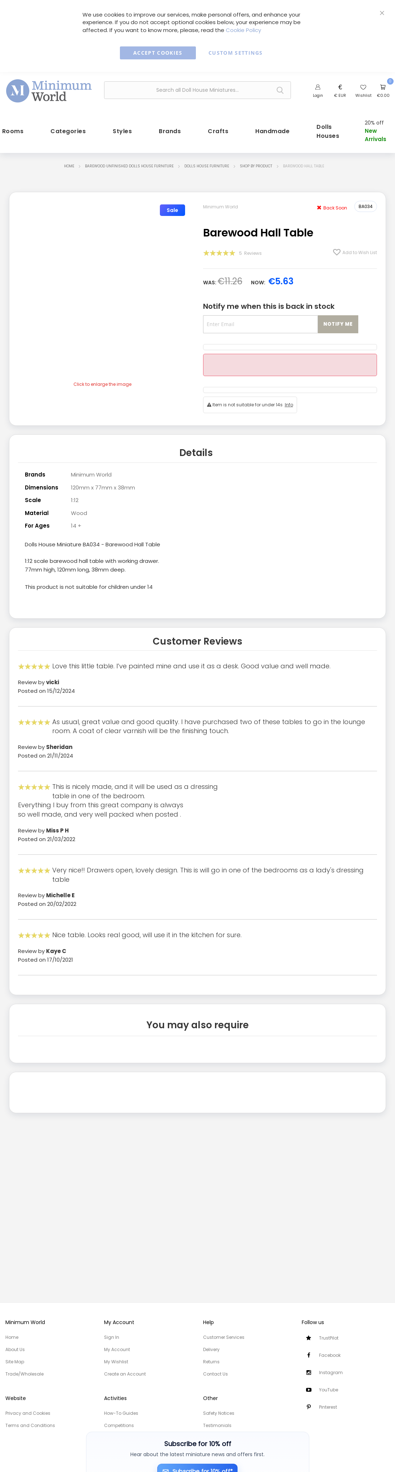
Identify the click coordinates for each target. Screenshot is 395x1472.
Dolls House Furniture (206, 165)
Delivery (211, 1349)
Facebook (330, 1355)
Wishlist (363, 95)
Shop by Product (256, 165)
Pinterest (328, 1407)
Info (289, 404)
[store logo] (49, 89)
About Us (15, 1349)
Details (196, 451)
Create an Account (125, 1374)
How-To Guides (121, 1413)
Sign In (111, 1337)
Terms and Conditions (30, 1425)
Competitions (119, 1425)
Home (69, 165)
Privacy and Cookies (27, 1413)
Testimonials (217, 1425)
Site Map (14, 1362)
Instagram (331, 1372)
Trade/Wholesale (24, 1374)
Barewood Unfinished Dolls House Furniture (129, 165)
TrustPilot (328, 1338)
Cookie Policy (243, 30)
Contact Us (215, 1374)
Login (318, 95)
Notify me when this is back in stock (269, 306)
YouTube (328, 1390)
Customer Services (223, 1337)
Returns (211, 1362)
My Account (117, 1349)
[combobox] (197, 90)
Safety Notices (218, 1413)
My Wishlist (116, 1362)
